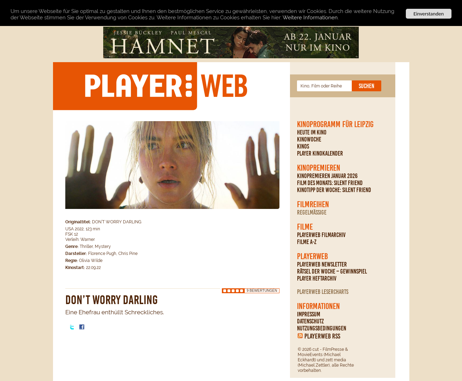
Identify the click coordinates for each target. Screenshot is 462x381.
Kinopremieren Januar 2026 (327, 176)
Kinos (303, 146)
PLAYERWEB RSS (322, 336)
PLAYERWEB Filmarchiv (321, 235)
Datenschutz (310, 321)
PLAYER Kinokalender (320, 153)
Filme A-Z (306, 242)
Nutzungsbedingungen (321, 328)
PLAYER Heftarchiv (316, 278)
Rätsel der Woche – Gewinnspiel (332, 271)
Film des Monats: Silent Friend (330, 183)
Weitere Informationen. (311, 17)
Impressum (308, 314)
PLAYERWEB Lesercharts (322, 292)
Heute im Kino (311, 132)
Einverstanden (429, 14)
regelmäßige (311, 212)
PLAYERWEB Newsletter (322, 264)
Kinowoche (309, 139)
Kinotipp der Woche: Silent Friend (334, 190)
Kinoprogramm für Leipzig (335, 124)
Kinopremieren (318, 168)
